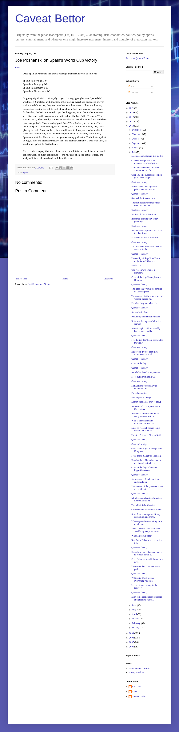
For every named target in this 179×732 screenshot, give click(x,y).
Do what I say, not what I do (144, 303)
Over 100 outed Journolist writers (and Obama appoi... (146, 176)
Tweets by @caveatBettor (137, 58)
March (135, 618)
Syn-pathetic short (139, 312)
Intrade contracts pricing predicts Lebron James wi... (146, 499)
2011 (131, 121)
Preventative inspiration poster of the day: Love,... (146, 232)
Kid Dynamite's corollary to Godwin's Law (144, 387)
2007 (131, 642)
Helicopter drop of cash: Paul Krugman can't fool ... (144, 353)
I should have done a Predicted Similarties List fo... (145, 169)
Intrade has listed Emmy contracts (146, 372)
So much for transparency (143, 198)
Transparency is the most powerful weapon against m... (147, 297)
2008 (131, 637)
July (134, 152)
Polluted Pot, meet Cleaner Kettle (146, 435)
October (136, 138)
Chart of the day (138, 363)
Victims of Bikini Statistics (143, 214)
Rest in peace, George (141, 397)
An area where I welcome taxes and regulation (145, 480)
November (137, 134)
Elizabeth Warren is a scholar (144, 237)
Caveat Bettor (50, 18)
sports (25, 172)
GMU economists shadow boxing (146, 509)
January (136, 627)
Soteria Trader (138, 696)
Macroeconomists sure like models (147, 156)
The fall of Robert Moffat (143, 505)
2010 (131, 125)
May (134, 609)
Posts (131, 86)
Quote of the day (139, 444)
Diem (134, 691)
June (134, 605)
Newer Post (21, 278)
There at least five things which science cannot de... (145, 204)
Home (65, 278)
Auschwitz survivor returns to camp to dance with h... (145, 415)
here (17, 67)
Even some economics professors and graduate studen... (146, 598)
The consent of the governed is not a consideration (147, 487)
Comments (134, 92)
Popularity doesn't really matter (145, 316)
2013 (131, 112)
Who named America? (141, 535)
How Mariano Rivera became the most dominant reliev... (146, 461)
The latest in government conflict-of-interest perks (146, 290)
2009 (131, 633)
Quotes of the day (139, 182)
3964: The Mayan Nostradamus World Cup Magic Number (145, 530)
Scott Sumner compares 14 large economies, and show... (146, 515)
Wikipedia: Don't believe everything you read (142, 579)
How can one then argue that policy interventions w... (144, 187)
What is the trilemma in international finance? (142, 422)
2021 (131, 108)
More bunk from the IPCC (143, 376)
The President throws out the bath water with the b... (146, 248)
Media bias (136, 265)
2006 (131, 646)
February (136, 623)
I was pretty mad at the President (146, 455)
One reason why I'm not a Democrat (143, 271)
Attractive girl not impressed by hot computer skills (146, 329)
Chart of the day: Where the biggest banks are (144, 468)
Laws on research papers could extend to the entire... (145, 429)
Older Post (108, 278)
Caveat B (136, 686)
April (134, 614)
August (135, 147)
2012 (131, 117)
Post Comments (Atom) (39, 284)
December (137, 129)
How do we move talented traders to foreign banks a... (146, 553)
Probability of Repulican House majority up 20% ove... (145, 259)
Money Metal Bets (137, 672)
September (137, 143)
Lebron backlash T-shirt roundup (146, 401)
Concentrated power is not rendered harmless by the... (145, 162)
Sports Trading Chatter (139, 668)
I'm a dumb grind (139, 393)
